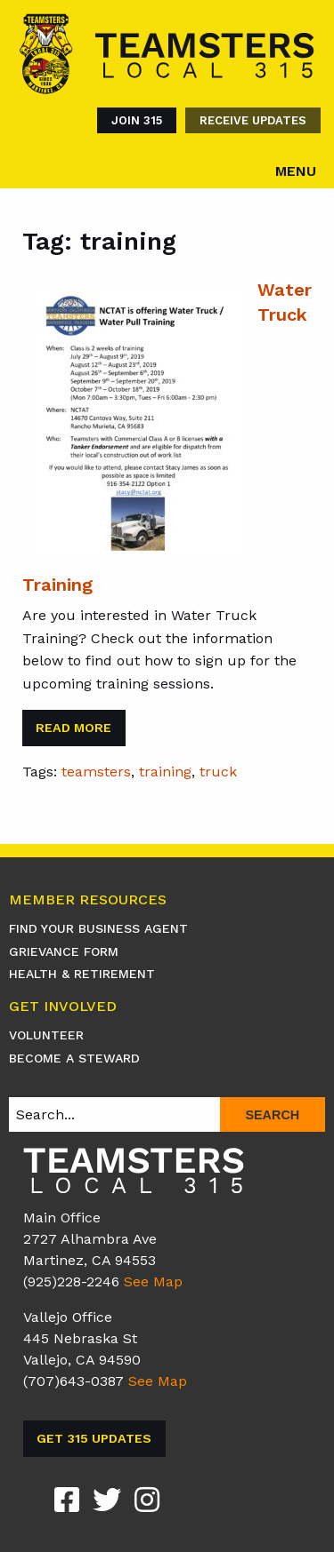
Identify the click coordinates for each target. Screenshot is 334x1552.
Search (272, 1115)
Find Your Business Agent (98, 928)
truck (218, 771)
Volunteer (46, 1035)
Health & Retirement (82, 974)
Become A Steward (74, 1058)
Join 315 (136, 120)
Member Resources (88, 900)
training (165, 771)
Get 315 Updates (94, 1438)
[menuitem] (132, 120)
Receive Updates (253, 120)
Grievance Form (63, 951)
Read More (73, 727)
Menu (295, 171)
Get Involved (63, 1007)
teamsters (96, 771)
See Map (153, 1281)
